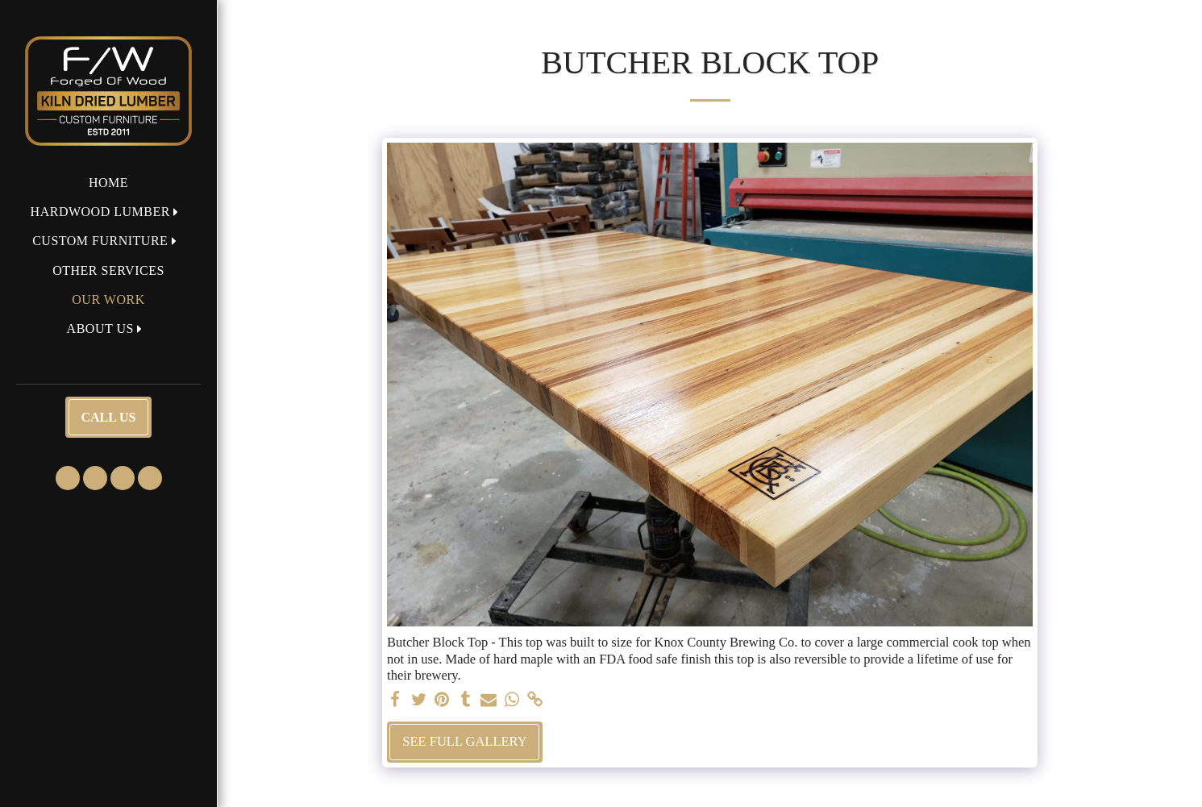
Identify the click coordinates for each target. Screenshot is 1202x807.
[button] (109, 212)
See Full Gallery (464, 741)
